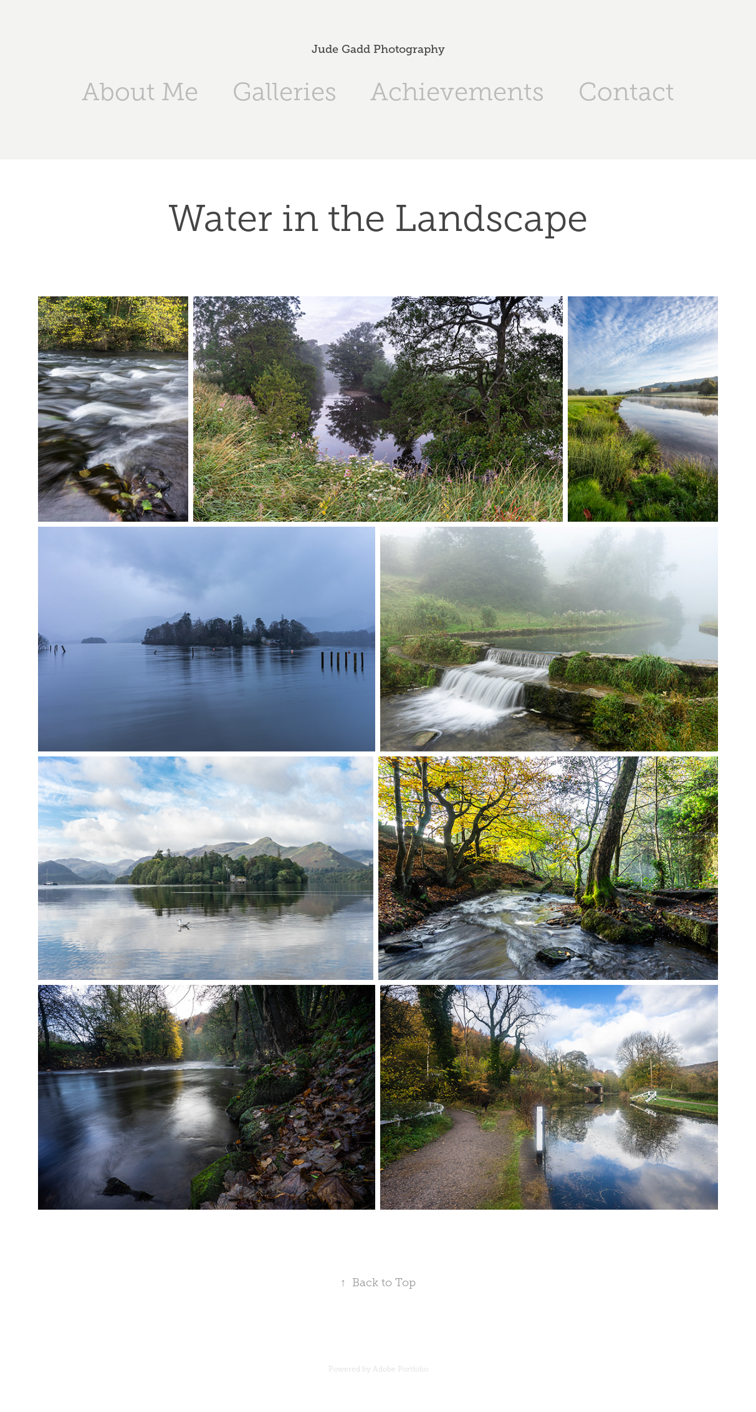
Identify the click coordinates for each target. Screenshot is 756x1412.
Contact (626, 92)
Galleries (284, 92)
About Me (140, 92)
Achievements (457, 92)
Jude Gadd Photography (378, 49)
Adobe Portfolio (400, 1369)
